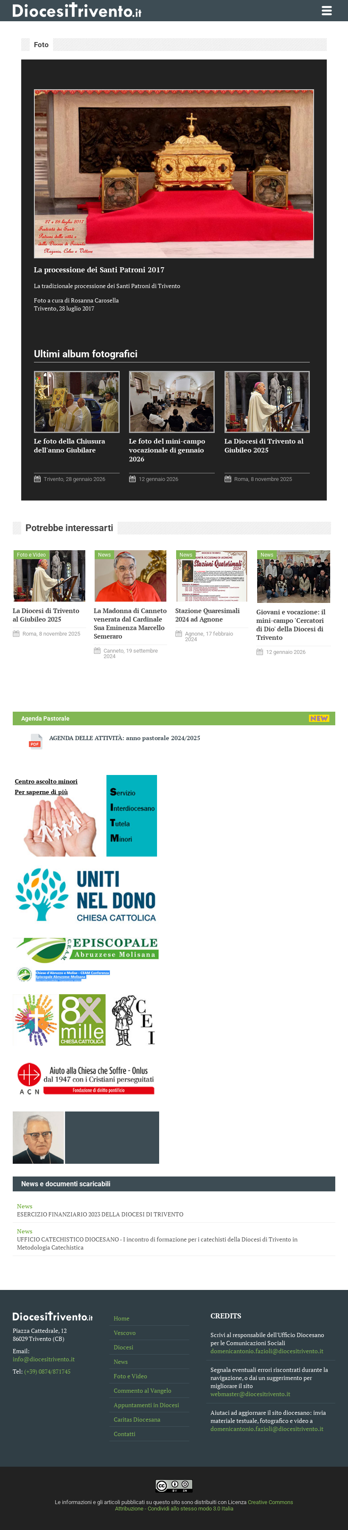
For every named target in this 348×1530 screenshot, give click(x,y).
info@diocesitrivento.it (44, 1359)
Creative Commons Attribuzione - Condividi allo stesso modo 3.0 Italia (204, 1505)
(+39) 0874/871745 (47, 1371)
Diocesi (123, 1347)
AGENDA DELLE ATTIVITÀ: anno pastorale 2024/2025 (124, 738)
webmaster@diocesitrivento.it (250, 1394)
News (121, 1361)
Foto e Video (130, 1376)
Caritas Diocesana (137, 1419)
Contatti (124, 1434)
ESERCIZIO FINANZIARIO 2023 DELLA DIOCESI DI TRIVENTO (174, 1210)
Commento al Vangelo (142, 1390)
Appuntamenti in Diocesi (146, 1405)
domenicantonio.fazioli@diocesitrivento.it (266, 1351)
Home (121, 1318)
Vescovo (125, 1333)
